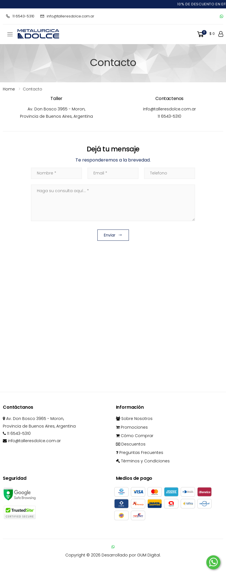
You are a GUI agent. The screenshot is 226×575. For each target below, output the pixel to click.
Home (9, 89)
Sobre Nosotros (134, 418)
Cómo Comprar (134, 435)
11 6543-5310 (20, 16)
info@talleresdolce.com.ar (67, 16)
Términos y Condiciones (143, 461)
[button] (205, 34)
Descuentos (131, 444)
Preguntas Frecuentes (139, 452)
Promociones (132, 427)
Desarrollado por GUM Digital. (131, 555)
